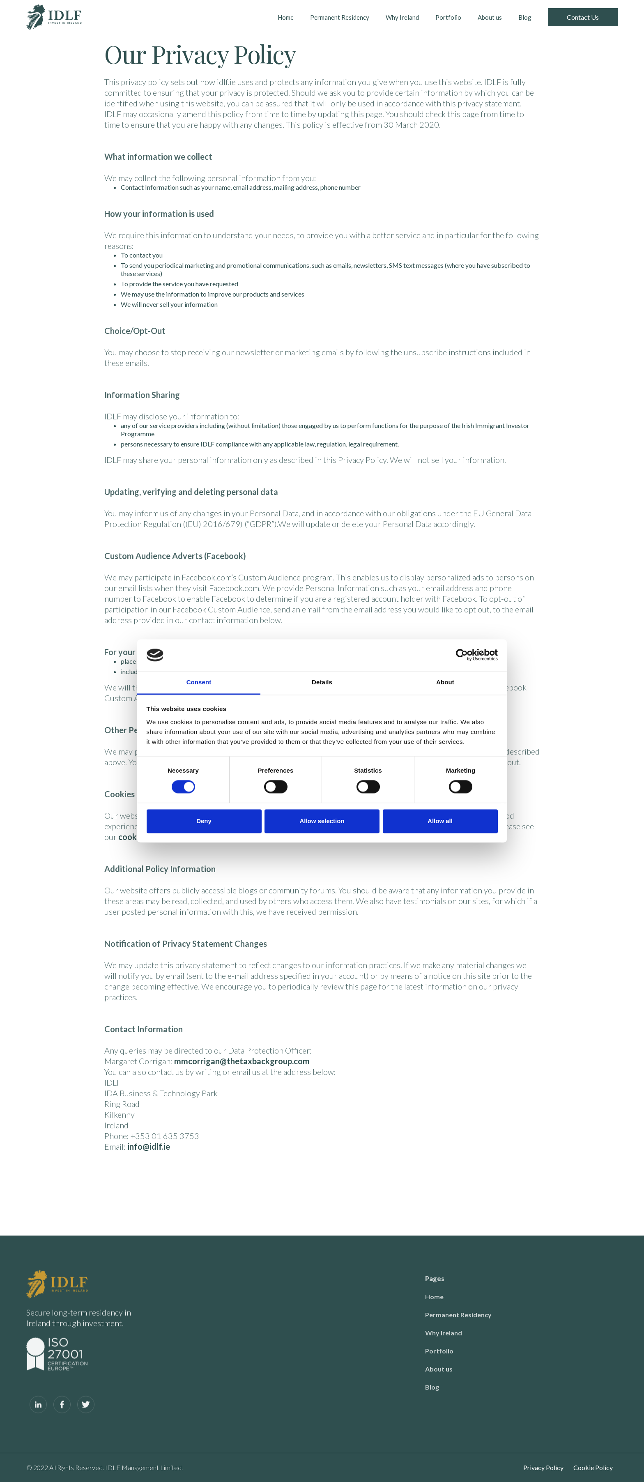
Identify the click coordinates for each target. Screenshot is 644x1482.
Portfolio (448, 17)
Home (286, 17)
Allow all (440, 820)
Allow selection (321, 820)
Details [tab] (322, 682)
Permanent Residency (339, 17)
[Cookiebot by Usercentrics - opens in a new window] (462, 655)
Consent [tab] (199, 682)
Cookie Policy (593, 1467)
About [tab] (445, 682)
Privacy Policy (543, 1467)
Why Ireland (402, 17)
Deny (204, 820)
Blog (524, 17)
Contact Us (583, 17)
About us (490, 17)
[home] (54, 17)
